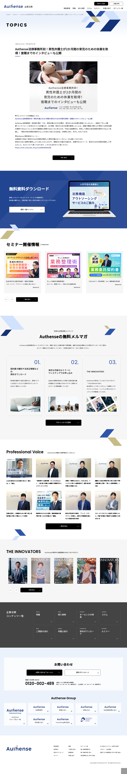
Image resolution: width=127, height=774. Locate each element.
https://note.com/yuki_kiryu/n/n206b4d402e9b (33, 147)
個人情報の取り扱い (86, 752)
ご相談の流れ (72, 749)
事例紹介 (56, 749)
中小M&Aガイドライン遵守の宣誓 (109, 746)
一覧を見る (27, 299)
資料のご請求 (101, 4)
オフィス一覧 (84, 746)
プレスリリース (30, 44)
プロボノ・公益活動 (105, 749)
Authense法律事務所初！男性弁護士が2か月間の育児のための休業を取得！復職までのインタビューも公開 (53, 118)
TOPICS (15, 14)
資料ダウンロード (82, 672)
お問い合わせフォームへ (44, 672)
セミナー (97, 8)
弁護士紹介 (107, 8)
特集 (74, 8)
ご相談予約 (116, 4)
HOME (8, 14)
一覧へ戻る (63, 158)
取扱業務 (56, 746)
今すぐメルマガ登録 (63, 422)
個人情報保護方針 (85, 749)
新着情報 (70, 752)
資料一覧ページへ (27, 209)
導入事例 (81, 8)
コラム (89, 8)
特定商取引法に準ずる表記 (88, 755)
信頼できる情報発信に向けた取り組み (110, 752)
